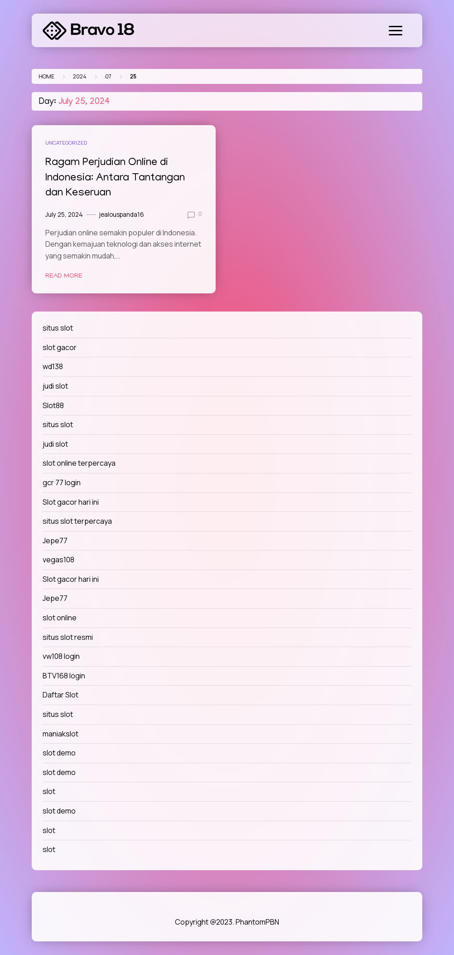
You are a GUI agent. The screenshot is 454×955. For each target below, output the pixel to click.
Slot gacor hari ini (71, 502)
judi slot (55, 386)
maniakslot (60, 734)
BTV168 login (64, 676)
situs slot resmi (68, 637)
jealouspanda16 (121, 214)
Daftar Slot (60, 695)
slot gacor (60, 347)
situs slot (58, 328)
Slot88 (53, 405)
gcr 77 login (62, 482)
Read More (63, 276)
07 (108, 76)
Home (46, 76)
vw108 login (61, 656)
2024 (80, 76)
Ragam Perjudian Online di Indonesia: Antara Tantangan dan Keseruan (115, 178)
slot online (60, 618)
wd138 (53, 366)
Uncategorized (66, 142)
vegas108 (58, 560)
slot (49, 791)
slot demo (59, 753)
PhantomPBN (257, 922)
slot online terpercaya (79, 463)
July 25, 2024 (64, 214)
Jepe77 (55, 541)
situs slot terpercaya (77, 521)
